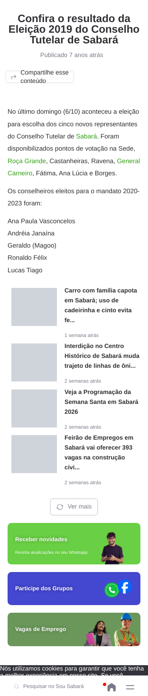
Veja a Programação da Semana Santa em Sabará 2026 (102, 402)
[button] (130, 687)
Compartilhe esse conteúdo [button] (39, 77)
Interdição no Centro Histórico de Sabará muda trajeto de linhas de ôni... (102, 356)
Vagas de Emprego (40, 629)
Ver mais (73, 507)
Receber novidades (41, 539)
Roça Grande (27, 161)
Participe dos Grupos (44, 588)
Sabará (86, 136)
